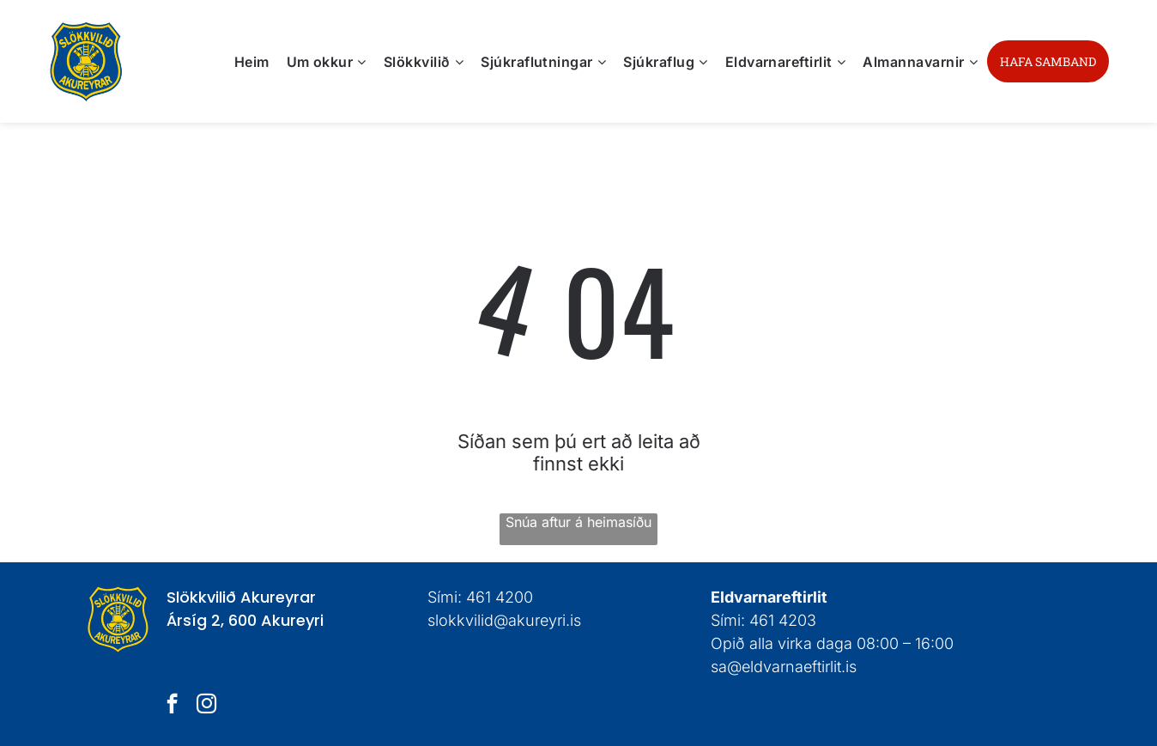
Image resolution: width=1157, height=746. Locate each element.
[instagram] (206, 705)
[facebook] (172, 705)
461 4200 (499, 597)
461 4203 (782, 620)
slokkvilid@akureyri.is (504, 620)
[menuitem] (252, 61)
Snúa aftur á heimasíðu (578, 522)
